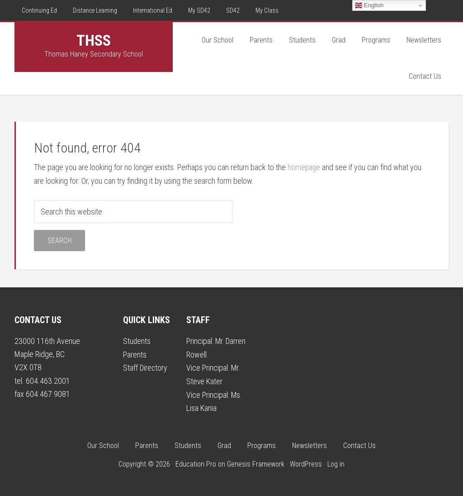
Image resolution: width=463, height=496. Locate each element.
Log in (336, 462)
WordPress (306, 462)
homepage (304, 167)
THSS (93, 40)
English (369, 5)
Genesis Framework (255, 462)
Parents (134, 354)
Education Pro (195, 462)
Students (137, 341)
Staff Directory (145, 367)
